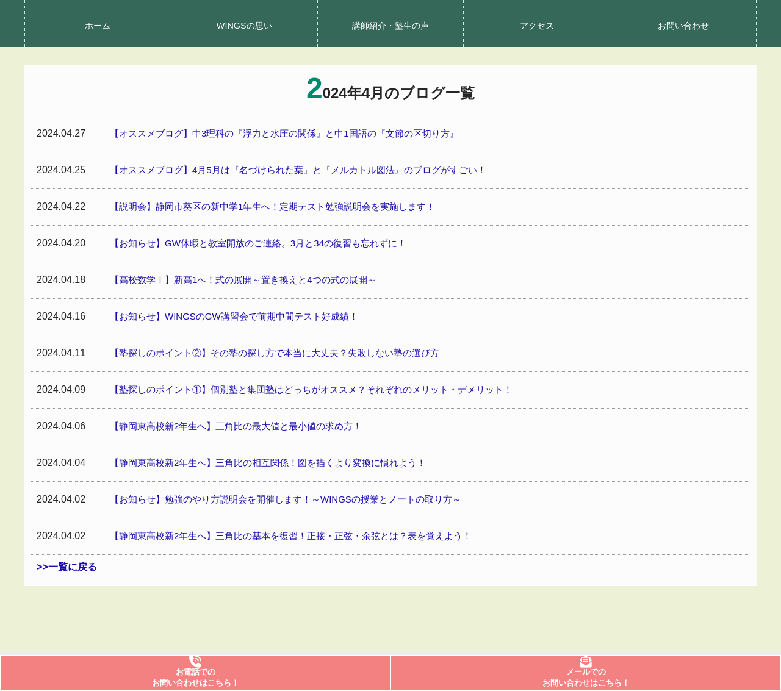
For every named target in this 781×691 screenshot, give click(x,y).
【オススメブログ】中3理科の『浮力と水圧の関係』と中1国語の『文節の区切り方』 (284, 133)
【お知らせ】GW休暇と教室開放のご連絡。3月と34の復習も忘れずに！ (258, 243)
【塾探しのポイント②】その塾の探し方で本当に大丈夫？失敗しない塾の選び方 (274, 353)
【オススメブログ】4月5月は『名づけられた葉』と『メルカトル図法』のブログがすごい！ (298, 170)
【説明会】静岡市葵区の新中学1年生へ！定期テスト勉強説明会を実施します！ (272, 206)
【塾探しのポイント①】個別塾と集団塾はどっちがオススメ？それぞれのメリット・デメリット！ (311, 389)
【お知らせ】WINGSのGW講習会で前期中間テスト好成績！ (234, 316)
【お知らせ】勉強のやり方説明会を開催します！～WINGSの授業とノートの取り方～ (285, 499)
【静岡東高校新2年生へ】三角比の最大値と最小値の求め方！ (236, 426)
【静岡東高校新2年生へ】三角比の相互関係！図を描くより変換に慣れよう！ (268, 462)
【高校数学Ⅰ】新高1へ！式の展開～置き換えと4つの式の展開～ (243, 279)
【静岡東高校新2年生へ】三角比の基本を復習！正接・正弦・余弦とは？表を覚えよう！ (291, 536)
